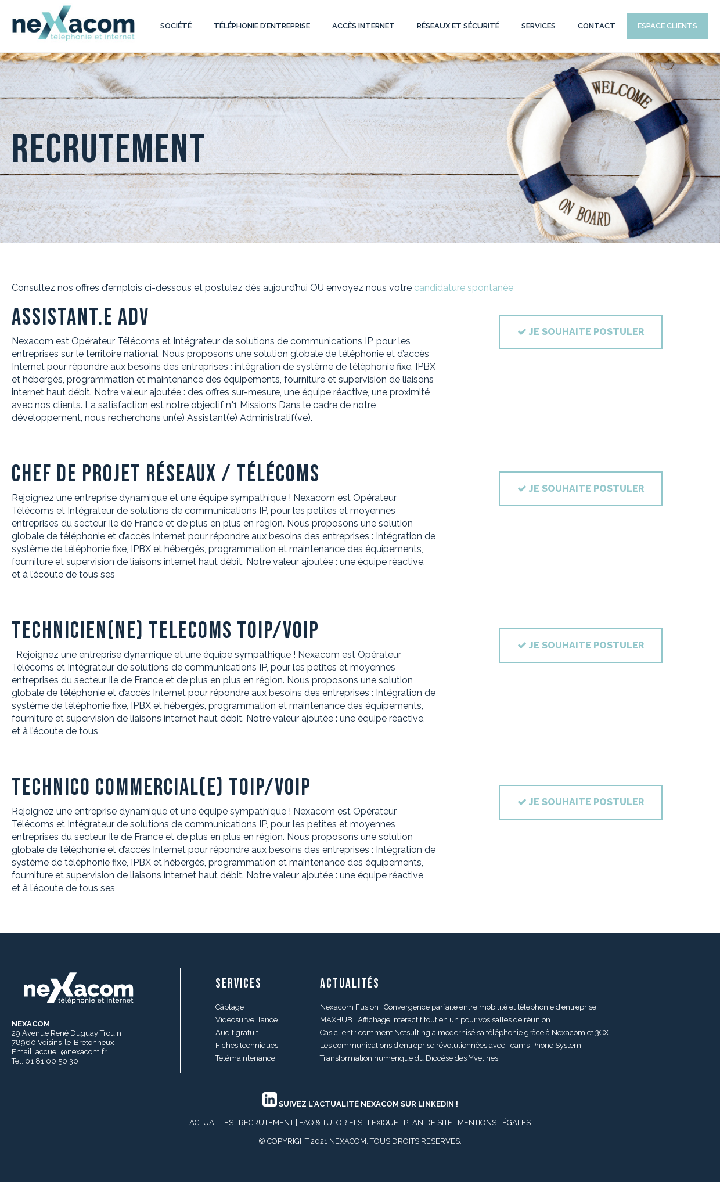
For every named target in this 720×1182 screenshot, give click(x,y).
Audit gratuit (236, 1032)
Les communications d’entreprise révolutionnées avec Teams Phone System (450, 1045)
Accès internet (363, 25)
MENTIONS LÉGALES (494, 1122)
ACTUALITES (211, 1122)
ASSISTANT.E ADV (80, 317)
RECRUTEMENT (266, 1122)
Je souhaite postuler (580, 331)
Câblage (229, 1007)
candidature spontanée (463, 287)
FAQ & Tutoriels (330, 1122)
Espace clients (667, 25)
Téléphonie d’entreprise (262, 25)
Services (538, 25)
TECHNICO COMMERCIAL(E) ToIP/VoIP (161, 788)
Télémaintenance (245, 1058)
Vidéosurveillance (246, 1019)
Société (176, 25)
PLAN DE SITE (428, 1122)
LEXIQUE (383, 1122)
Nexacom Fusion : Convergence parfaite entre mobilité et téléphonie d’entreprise (458, 1007)
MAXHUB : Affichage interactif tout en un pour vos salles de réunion (435, 1019)
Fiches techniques (246, 1045)
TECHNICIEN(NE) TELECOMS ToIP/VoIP (165, 631)
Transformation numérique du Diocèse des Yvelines (409, 1058)
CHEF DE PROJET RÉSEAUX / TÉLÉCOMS (166, 474)
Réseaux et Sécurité (458, 25)
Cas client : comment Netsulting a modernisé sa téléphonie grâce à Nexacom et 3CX (464, 1032)
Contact (596, 25)
